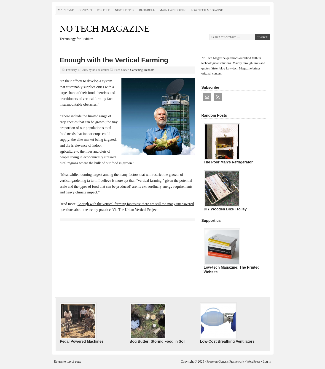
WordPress (253, 361)
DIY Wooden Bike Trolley (225, 209)
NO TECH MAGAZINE (105, 28)
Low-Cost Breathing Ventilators (227, 341)
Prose (210, 361)
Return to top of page (67, 361)
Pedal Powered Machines (82, 341)
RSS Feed (103, 10)
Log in (267, 361)
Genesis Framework (231, 361)
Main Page (66, 10)
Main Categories (172, 10)
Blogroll (147, 10)
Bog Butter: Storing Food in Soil (157, 341)
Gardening (136, 70)
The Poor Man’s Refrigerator (228, 162)
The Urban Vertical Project (138, 210)
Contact (85, 10)
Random (149, 70)
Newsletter (124, 10)
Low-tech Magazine (207, 10)
